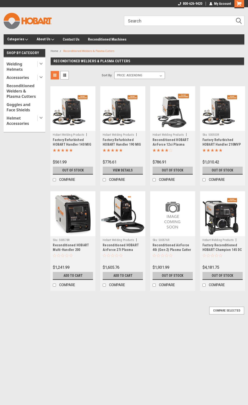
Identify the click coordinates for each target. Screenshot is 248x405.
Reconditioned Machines (107, 39)
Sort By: (107, 75)
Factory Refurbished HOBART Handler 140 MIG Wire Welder (72, 144)
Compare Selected (226, 310)
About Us (45, 39)
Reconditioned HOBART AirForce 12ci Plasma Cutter (171, 144)
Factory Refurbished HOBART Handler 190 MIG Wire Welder (122, 144)
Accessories (18, 77)
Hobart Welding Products (68, 134)
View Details (123, 170)
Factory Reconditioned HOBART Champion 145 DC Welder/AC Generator (222, 249)
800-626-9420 (190, 4)
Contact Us (71, 39)
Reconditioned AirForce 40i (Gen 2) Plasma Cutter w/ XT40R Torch (172, 249)
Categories (17, 39)
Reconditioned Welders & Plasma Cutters (21, 91)
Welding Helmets (15, 66)
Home (54, 51)
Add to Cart (73, 275)
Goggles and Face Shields (18, 107)
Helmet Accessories (18, 120)
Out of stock (73, 170)
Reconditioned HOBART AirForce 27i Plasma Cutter (121, 249)
